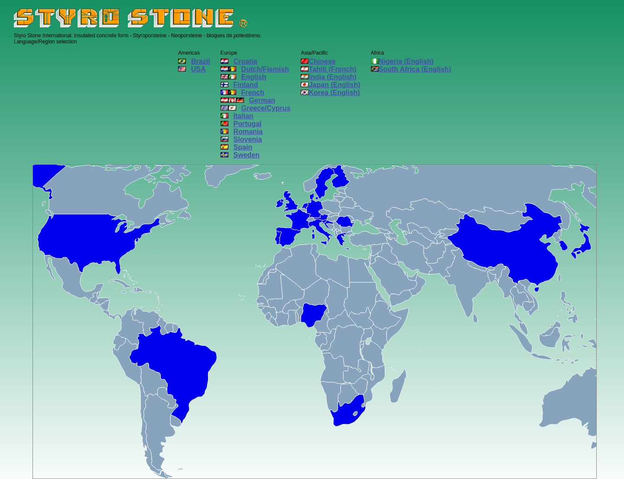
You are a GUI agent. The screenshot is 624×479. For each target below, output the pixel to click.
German (248, 100)
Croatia (239, 61)
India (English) (328, 77)
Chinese (318, 61)
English (243, 77)
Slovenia (241, 139)
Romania (242, 131)
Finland (239, 84)
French (242, 92)
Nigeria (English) (402, 61)
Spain (237, 147)
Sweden (240, 155)
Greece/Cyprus (256, 108)
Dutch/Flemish (255, 69)
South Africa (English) (411, 69)
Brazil (194, 61)
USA (192, 69)
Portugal (241, 123)
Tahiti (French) (328, 69)
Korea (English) (330, 92)
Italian (237, 116)
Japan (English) (330, 84)
